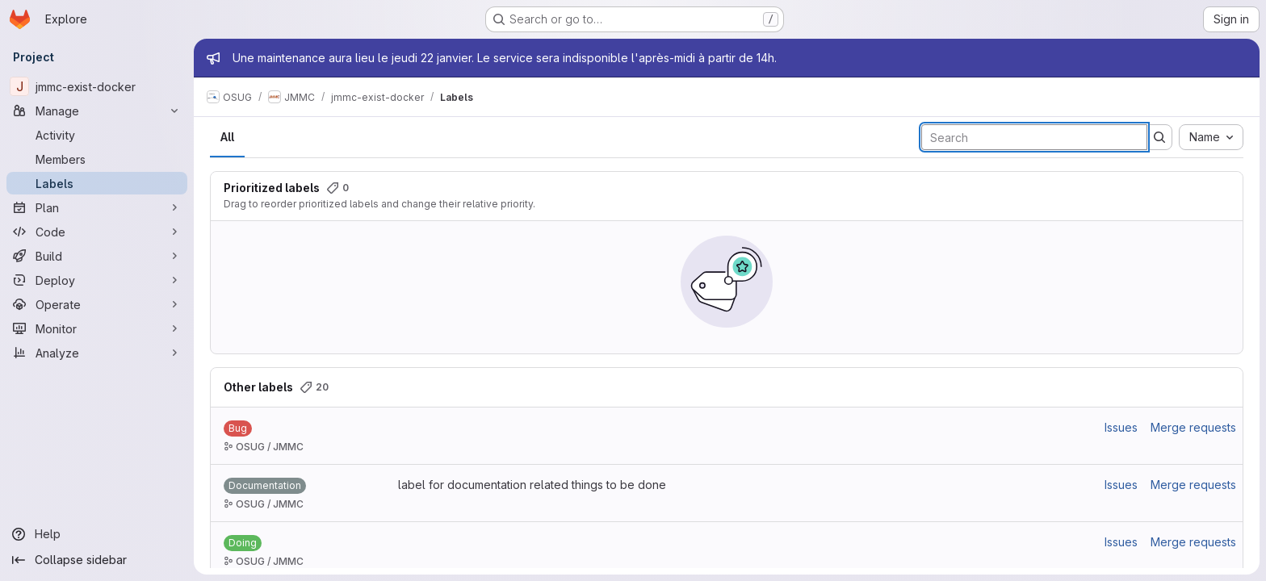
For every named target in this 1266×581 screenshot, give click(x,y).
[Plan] (96, 207)
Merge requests (1193, 427)
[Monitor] (96, 328)
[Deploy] (96, 280)
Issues (1121, 427)
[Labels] (96, 183)
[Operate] (96, 304)
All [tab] (227, 137)
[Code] (96, 231)
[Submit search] (1159, 137)
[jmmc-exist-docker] (96, 86)
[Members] (96, 159)
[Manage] (96, 110)
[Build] (96, 256)
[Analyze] (96, 352)
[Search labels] (1034, 137)
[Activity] (96, 134)
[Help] (96, 534)
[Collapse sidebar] (96, 560)
